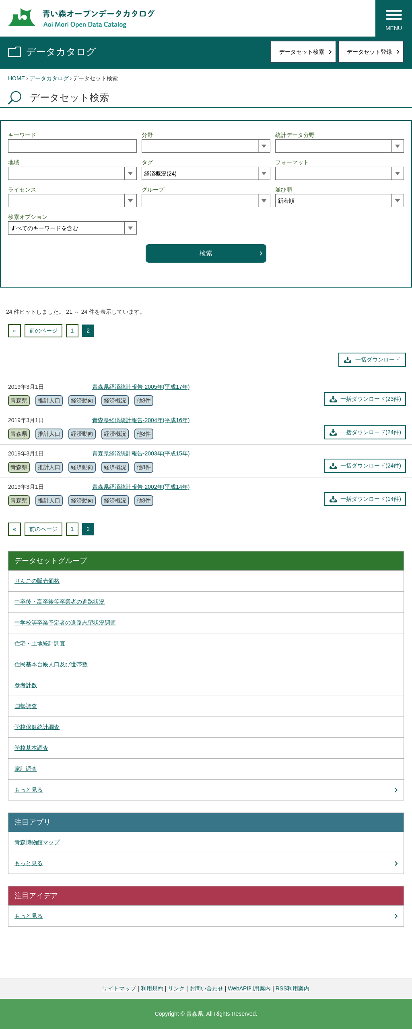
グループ (153, 189)
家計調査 (25, 769)
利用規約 (152, 988)
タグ (147, 162)
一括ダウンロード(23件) (370, 399)
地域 (13, 162)
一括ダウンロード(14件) (370, 499)
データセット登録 (369, 52)
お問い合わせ (206, 988)
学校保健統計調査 (37, 727)
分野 (147, 135)
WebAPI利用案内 (249, 988)
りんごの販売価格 (37, 581)
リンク (176, 988)
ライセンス (22, 189)
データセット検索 (301, 52)
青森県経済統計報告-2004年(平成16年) (141, 420)
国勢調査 (25, 706)
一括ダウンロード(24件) (370, 432)
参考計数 (25, 685)
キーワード (22, 135)
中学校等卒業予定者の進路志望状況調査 (65, 622)
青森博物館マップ (37, 842)
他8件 (144, 400)
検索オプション (27, 217)
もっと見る (28, 789)
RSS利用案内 (293, 988)
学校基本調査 (31, 748)
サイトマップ (119, 988)
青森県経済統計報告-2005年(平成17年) (141, 387)
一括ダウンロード (377, 359)
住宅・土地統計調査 (39, 643)
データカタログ (61, 51)
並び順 (283, 189)
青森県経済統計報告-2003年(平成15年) (141, 453)
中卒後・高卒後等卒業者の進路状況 (59, 601)
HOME (16, 78)
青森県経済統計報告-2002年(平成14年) (141, 487)
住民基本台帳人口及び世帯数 (51, 664)
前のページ (43, 330)
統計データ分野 (295, 135)
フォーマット (292, 162)
